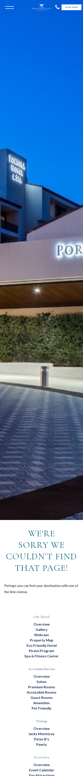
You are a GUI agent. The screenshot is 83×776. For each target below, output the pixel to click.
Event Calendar (41, 770)
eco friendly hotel (42, 645)
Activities (41, 757)
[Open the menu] (8, 7)
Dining (41, 721)
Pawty (41, 744)
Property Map (41, 640)
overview (41, 728)
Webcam (41, 635)
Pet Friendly (42, 708)
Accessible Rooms (41, 692)
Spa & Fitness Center (41, 656)
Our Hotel (41, 617)
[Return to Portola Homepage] (41, 7)
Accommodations (41, 669)
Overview (41, 624)
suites (42, 681)
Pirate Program (41, 651)
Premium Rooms (41, 687)
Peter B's (41, 739)
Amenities (41, 703)
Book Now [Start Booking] (71, 7)
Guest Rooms (42, 697)
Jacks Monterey (41, 734)
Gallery (42, 629)
